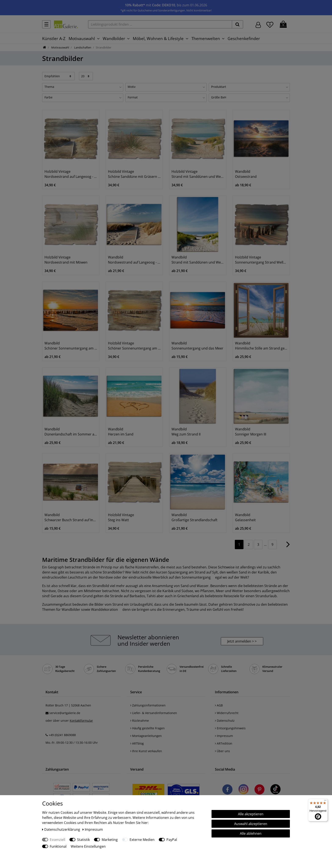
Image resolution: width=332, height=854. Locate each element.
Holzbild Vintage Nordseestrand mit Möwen (65, 260)
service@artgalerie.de (64, 713)
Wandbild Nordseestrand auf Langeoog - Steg (134, 260)
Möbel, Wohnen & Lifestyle (158, 38)
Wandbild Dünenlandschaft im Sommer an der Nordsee (70, 432)
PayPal (171, 839)
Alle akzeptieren (250, 814)
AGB (219, 705)
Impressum (224, 736)
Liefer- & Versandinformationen (153, 713)
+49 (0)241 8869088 (62, 735)
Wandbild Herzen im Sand (120, 432)
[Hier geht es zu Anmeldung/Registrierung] (258, 24)
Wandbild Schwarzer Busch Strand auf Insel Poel (70, 517)
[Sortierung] (58, 76)
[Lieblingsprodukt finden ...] (160, 24)
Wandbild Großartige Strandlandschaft (194, 517)
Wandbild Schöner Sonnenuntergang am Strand (70, 346)
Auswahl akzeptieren (250, 823)
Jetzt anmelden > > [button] (242, 641)
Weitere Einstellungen (88, 846)
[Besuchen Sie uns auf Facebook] (227, 790)
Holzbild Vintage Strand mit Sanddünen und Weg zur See (198, 174)
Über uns (222, 751)
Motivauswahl (82, 38)
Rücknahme (139, 721)
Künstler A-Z (53, 38)
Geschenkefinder (244, 38)
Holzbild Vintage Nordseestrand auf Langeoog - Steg (70, 174)
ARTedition (223, 743)
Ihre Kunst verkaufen (146, 751)
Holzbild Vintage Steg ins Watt (121, 517)
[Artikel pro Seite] (86, 76)
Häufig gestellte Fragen (147, 728)
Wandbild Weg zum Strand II (186, 432)
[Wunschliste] (270, 24)
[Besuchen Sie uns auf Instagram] (243, 790)
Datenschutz (225, 721)
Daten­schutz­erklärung (61, 829)
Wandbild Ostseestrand (246, 174)
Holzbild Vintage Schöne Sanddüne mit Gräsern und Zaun (134, 174)
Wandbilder (114, 38)
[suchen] (237, 24)
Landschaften (82, 47)
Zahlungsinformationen (148, 705)
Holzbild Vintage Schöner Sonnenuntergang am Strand (134, 346)
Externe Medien (142, 839)
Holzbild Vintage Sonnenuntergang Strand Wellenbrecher (261, 260)
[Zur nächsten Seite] (288, 546)
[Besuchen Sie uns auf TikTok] (275, 790)
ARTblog (137, 743)
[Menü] (325, 801)
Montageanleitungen (146, 736)
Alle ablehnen (250, 833)
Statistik (83, 839)
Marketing (110, 839)
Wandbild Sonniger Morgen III (250, 432)
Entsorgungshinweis (230, 728)
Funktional (58, 846)
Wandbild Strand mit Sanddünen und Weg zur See (198, 260)
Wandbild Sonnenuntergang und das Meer (197, 346)
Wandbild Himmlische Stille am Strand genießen (261, 346)
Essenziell (57, 839)
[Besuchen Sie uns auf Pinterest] (259, 790)
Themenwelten (205, 38)
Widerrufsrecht (226, 713)
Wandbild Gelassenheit (245, 517)
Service (136, 692)
